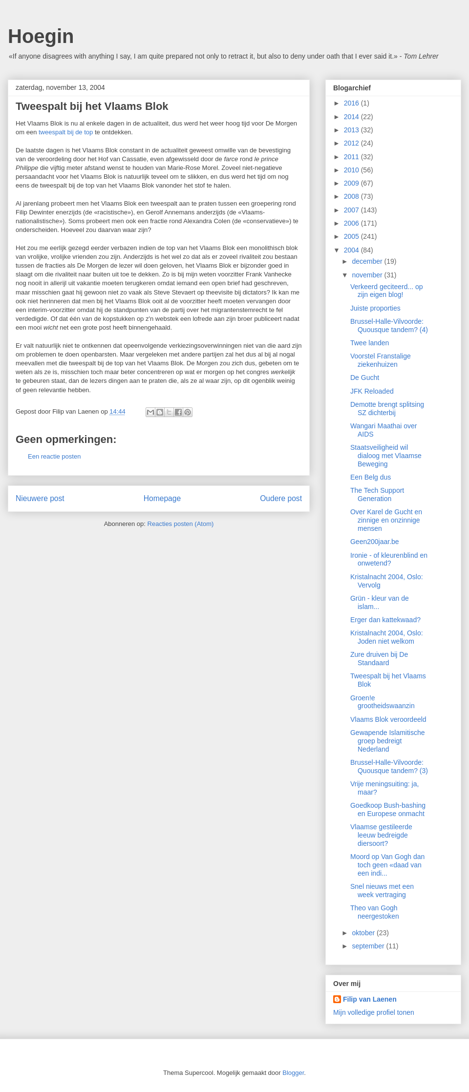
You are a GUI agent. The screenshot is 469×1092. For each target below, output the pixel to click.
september (369, 946)
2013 (352, 130)
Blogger (293, 1072)
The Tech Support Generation (377, 494)
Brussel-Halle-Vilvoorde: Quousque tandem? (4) (389, 325)
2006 (352, 223)
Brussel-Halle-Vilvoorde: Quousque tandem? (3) (389, 766)
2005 (352, 236)
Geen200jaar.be (374, 542)
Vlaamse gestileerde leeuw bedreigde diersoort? (381, 835)
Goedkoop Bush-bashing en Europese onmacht (388, 809)
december (368, 261)
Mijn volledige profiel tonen (373, 1012)
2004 (352, 250)
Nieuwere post (40, 498)
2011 (352, 157)
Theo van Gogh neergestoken (374, 912)
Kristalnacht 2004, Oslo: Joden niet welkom (386, 637)
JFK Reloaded (372, 391)
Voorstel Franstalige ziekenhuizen (380, 360)
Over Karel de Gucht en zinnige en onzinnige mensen (386, 520)
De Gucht (364, 377)
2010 (352, 170)
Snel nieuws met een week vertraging (382, 890)
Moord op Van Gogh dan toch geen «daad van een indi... (387, 865)
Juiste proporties (375, 308)
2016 (352, 103)
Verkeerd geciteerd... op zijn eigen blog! (386, 291)
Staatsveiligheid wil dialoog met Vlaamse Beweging (386, 455)
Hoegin (41, 36)
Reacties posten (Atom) (181, 523)
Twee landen (369, 343)
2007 (352, 210)
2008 (352, 196)
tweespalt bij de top (66, 132)
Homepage (162, 498)
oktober (364, 933)
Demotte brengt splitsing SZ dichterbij (387, 408)
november (368, 275)
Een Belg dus (370, 477)
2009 (352, 183)
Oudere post (281, 498)
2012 (352, 143)
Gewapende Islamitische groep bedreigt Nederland (387, 741)
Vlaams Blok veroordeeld (388, 719)
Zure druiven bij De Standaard (379, 659)
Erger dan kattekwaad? (385, 620)
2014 (352, 117)
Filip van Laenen (370, 999)
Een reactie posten (54, 456)
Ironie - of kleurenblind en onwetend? (388, 559)
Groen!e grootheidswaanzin (382, 702)
